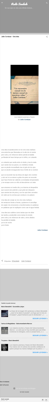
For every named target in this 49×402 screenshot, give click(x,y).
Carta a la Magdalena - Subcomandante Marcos (16, 323)
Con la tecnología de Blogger (24, 388)
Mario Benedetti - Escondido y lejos (12, 306)
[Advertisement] (24, 22)
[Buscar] (47, 3)
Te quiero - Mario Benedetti (10, 340)
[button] (47, 37)
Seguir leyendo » (40, 318)
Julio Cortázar (26, 261)
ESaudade (15, 261)
